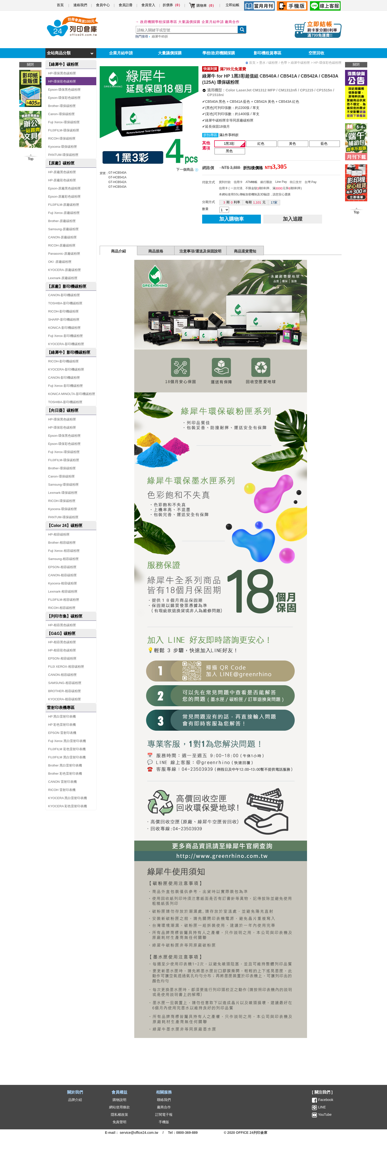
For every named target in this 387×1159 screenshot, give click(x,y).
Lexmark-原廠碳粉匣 (62, 278)
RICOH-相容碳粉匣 (62, 608)
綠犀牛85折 (160, 36)
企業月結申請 (121, 53)
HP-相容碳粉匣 (59, 534)
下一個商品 (185, 169)
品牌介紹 (75, 1100)
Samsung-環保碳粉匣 (63, 484)
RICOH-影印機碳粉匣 (63, 311)
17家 (274, 202)
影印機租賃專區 (267, 53)
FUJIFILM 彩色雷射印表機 (67, 749)
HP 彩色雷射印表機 (62, 724)
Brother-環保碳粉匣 (62, 106)
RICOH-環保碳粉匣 (62, 138)
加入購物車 (231, 219)
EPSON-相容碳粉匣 (62, 567)
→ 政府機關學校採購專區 (156, 22)
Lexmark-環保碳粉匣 (62, 493)
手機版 (164, 1122)
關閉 (356, 64)
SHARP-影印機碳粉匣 (63, 319)
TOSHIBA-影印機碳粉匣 (65, 303)
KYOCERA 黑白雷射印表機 (67, 798)
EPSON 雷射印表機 (62, 733)
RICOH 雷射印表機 (62, 790)
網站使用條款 (119, 1107)
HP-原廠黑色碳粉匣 (62, 172)
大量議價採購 (170, 53)
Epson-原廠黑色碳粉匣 (64, 188)
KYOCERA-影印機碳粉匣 (66, 344)
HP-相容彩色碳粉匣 (62, 650)
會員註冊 (126, 5)
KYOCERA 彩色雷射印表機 (67, 806)
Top (356, 212)
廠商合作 (232, 22)
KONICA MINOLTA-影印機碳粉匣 (71, 394)
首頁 (60, 5)
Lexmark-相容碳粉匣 (62, 591)
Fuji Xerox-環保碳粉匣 (64, 122)
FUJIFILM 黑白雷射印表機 (67, 757)
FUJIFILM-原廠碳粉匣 (63, 205)
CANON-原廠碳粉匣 (62, 237)
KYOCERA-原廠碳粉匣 (64, 270)
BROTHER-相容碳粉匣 (64, 691)
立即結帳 (232, 5)
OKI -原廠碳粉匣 (60, 262)
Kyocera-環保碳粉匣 (62, 146)
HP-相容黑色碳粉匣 (62, 625)
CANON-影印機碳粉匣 (64, 295)
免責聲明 (119, 1122)
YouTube (324, 1115)
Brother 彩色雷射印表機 (65, 773)
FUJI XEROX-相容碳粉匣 (66, 666)
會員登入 (148, 5)
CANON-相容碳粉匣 (62, 575)
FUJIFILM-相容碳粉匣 (63, 599)
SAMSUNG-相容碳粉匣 (64, 683)
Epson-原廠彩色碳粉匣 (64, 196)
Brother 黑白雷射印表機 (65, 765)
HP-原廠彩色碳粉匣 (62, 180)
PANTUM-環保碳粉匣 (63, 155)
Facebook (325, 1100)
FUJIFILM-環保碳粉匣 (63, 130)
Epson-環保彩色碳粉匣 (64, 98)
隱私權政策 (119, 1115)
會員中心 (103, 5)
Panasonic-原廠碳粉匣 (64, 253)
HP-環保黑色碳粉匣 (62, 73)
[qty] (224, 210)
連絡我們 (80, 5)
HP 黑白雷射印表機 (62, 716)
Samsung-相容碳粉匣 (63, 559)
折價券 (172, 5)
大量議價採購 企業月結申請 (201, 22)
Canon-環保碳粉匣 (61, 114)
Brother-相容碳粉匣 (62, 542)
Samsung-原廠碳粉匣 (63, 229)
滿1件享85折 (229, 135)
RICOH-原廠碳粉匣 (62, 245)
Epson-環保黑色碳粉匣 (64, 89)
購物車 (206, 5)
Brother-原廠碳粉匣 (62, 221)
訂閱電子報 (164, 1115)
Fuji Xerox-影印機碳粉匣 (65, 336)
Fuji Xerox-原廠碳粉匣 (64, 213)
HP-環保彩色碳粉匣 (62, 81)
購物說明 (119, 1100)
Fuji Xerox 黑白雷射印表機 (67, 741)
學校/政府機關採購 (218, 53)
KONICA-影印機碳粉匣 (64, 328)
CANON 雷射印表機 (62, 782)
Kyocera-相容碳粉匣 (62, 583)
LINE (321, 1107)
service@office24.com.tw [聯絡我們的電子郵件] (139, 1133)
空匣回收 (316, 53)
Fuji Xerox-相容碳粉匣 (64, 551)
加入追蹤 (293, 219)
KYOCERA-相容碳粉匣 (64, 699)
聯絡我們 (164, 1100)
